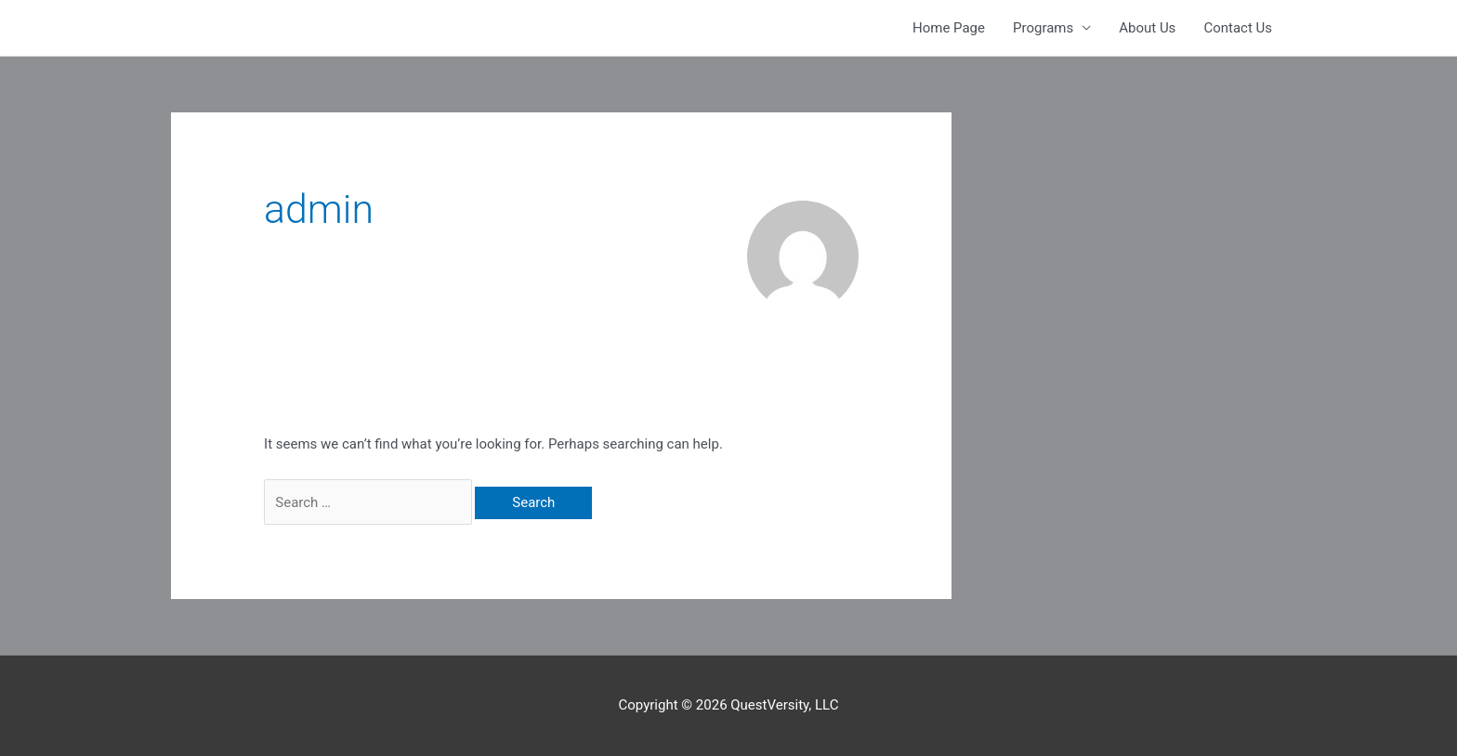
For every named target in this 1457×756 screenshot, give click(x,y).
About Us (1147, 28)
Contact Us (1237, 28)
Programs (1043, 28)
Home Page (948, 28)
